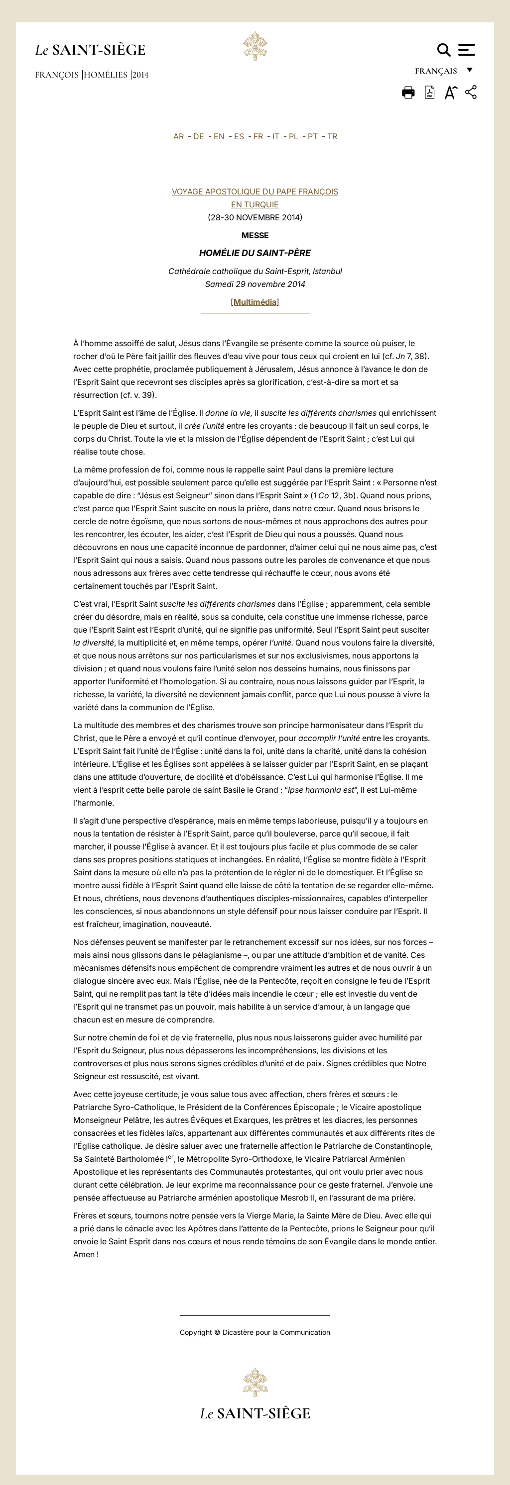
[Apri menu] (465, 49)
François (58, 74)
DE (198, 136)
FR (258, 136)
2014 (140, 74)
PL (293, 136)
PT (313, 136)
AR (178, 136)
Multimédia (255, 302)
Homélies (106, 74)
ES (239, 136)
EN (219, 136)
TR (332, 136)
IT (275, 136)
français (437, 73)
